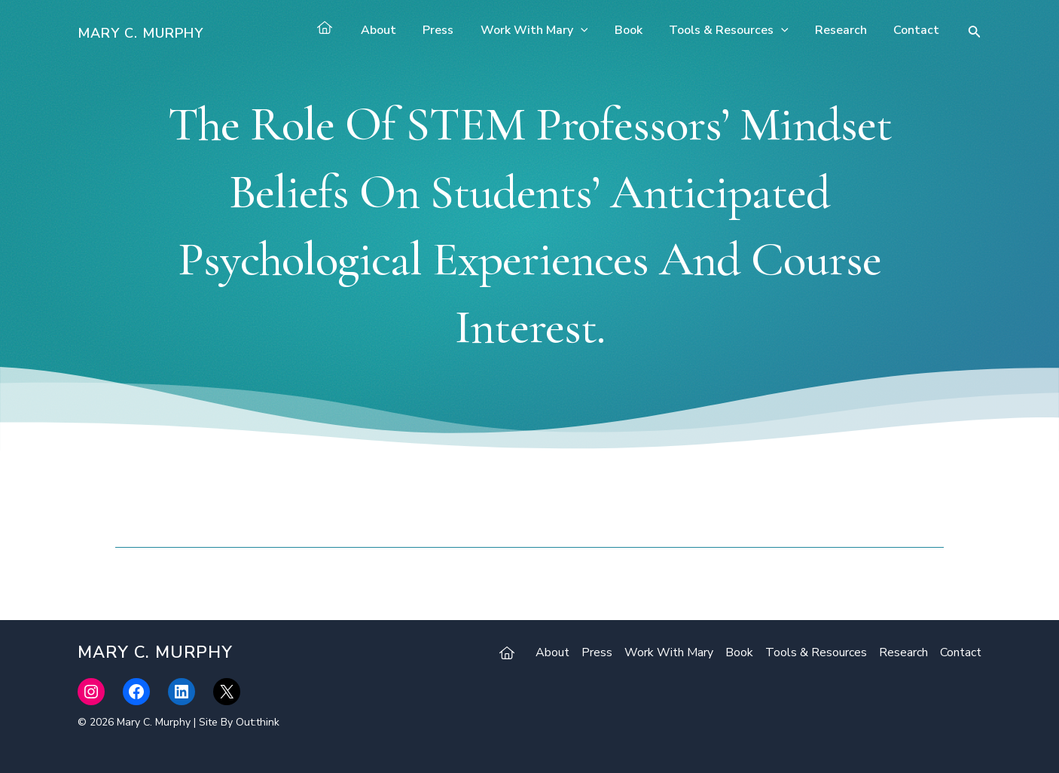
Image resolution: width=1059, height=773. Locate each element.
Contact (918, 30)
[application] (592, 30)
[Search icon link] (974, 33)
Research (845, 30)
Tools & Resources (735, 30)
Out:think (257, 722)
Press (452, 30)
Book (637, 30)
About (395, 30)
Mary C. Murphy (140, 33)
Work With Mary (546, 30)
